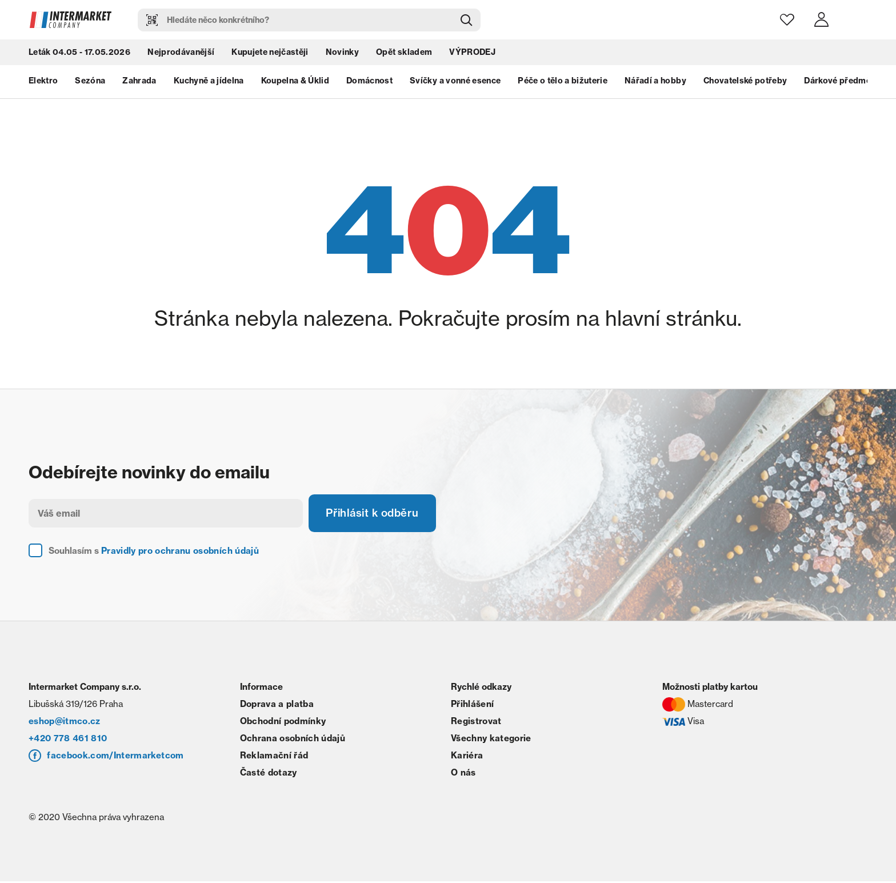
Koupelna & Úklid (295, 83)
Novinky (342, 54)
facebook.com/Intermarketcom (115, 757)
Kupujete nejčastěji (269, 54)
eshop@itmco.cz (65, 722)
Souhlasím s (154, 552)
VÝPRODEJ (472, 54)
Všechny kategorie (491, 739)
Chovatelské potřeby (745, 83)
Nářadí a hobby (655, 83)
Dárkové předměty (841, 83)
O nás (463, 774)
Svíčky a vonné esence (455, 83)
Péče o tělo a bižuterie (562, 83)
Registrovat (476, 722)
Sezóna (90, 83)
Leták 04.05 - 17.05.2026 (79, 54)
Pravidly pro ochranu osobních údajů (180, 552)
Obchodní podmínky (283, 722)
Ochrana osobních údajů (292, 739)
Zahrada (139, 83)
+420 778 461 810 (68, 739)
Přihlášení (472, 705)
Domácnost (369, 83)
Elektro (43, 83)
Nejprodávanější (180, 54)
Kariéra (467, 757)
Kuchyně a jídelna (209, 83)
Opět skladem (404, 54)
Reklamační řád (274, 757)
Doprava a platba (277, 705)
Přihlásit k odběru (377, 514)
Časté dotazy (268, 774)
